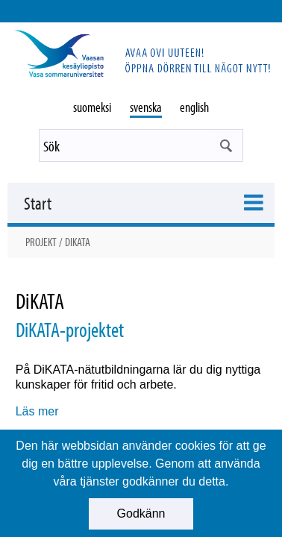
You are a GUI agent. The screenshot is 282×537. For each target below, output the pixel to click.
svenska (146, 107)
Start (37, 203)
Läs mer (37, 411)
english (194, 107)
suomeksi (92, 107)
